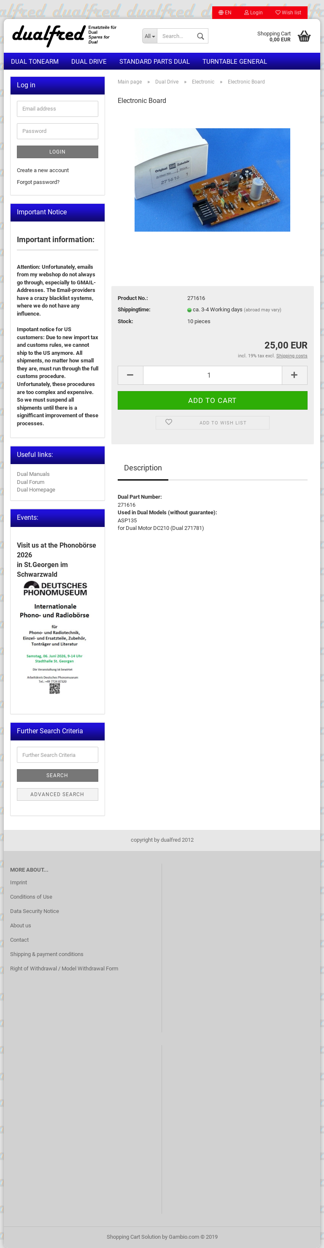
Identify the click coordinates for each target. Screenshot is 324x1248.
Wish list (288, 13)
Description (143, 467)
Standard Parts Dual (154, 61)
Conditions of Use (31, 897)
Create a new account (43, 170)
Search (57, 775)
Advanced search (57, 794)
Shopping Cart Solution (134, 1237)
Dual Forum (30, 482)
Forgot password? (38, 182)
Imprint (18, 882)
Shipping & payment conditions (47, 954)
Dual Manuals (33, 474)
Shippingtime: (134, 309)
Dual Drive (89, 61)
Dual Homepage (36, 489)
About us (20, 925)
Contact (19, 940)
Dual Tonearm (35, 61)
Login (253, 13)
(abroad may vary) (262, 310)
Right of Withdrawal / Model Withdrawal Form (64, 968)
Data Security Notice (34, 911)
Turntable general (234, 61)
